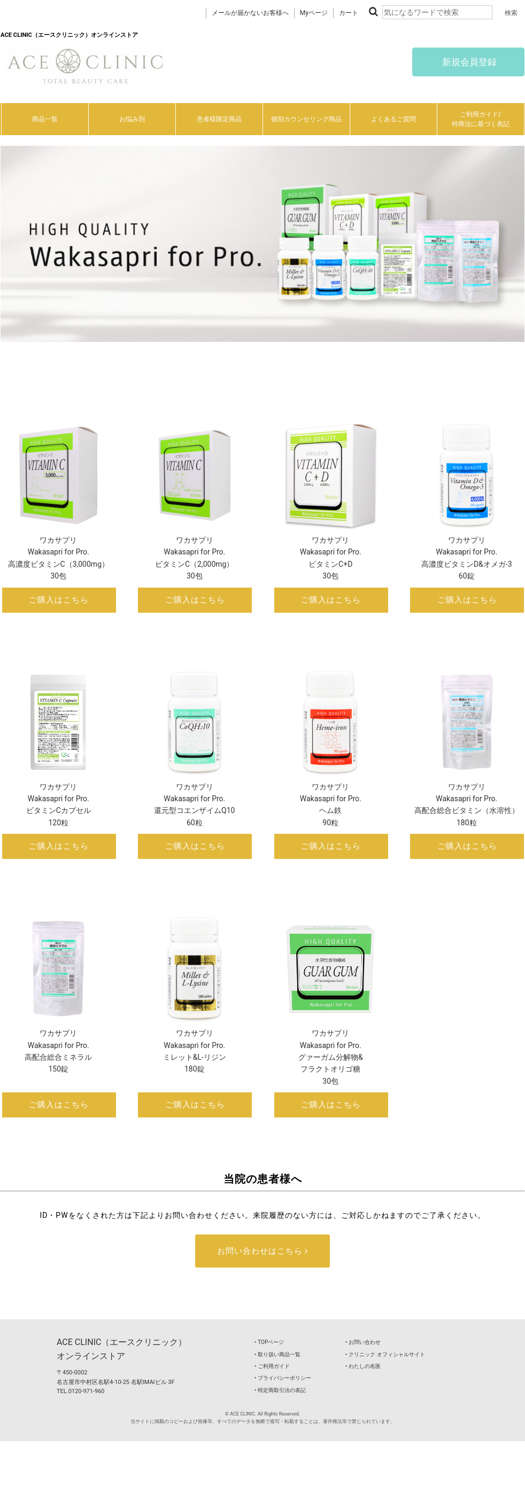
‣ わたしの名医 (363, 1366)
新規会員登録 (468, 62)
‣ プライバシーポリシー (282, 1378)
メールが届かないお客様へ (250, 13)
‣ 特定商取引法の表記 (280, 1390)
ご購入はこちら (59, 600)
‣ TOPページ (269, 1342)
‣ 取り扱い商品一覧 (277, 1354)
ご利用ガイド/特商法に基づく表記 (480, 119)
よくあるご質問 (393, 119)
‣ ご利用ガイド (272, 1366)
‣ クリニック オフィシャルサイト (385, 1354)
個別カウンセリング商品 (306, 119)
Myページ (314, 13)
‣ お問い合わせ (363, 1342)
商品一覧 (45, 119)
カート (348, 13)
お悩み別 (132, 119)
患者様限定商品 (219, 119)
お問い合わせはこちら (262, 1251)
